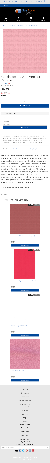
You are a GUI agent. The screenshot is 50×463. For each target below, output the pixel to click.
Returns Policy (25, 435)
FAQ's (25, 418)
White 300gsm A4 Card (19, 326)
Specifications (17, 149)
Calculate (25, 127)
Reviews (30, 149)
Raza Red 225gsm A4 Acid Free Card (23, 281)
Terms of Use (25, 428)
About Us (25, 410)
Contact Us (25, 422)
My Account (25, 393)
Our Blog (25, 414)
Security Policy (25, 439)
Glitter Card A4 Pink (17, 371)
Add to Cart (25, 106)
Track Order (25, 397)
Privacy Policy (25, 432)
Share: (6, 84)
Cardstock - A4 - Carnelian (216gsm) (23, 236)
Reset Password (25, 404)
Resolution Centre (25, 400)
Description (6, 149)
